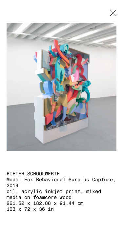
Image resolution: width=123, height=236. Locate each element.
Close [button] (111, 15)
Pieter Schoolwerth (33, 173)
